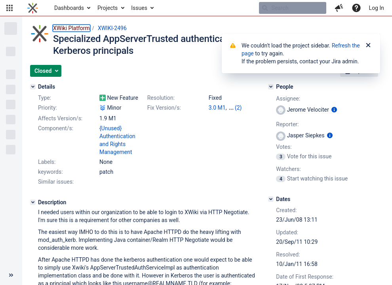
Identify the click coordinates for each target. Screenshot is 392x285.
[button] (9, 8)
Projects (107, 8)
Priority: (47, 107)
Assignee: (288, 98)
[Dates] (271, 199)
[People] (271, 86)
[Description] (33, 202)
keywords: (50, 172)
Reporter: (287, 124)
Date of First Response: (304, 277)
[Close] (368, 45)
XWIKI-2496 (112, 28)
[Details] (33, 86)
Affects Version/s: (60, 118)
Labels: (46, 162)
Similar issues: (56, 182)
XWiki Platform (71, 28)
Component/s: (55, 128)
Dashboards (69, 8)
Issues (139, 8)
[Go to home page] (32, 8)
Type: (44, 98)
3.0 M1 (217, 107)
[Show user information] (334, 109)
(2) (238, 107)
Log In (376, 8)
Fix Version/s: (164, 107)
